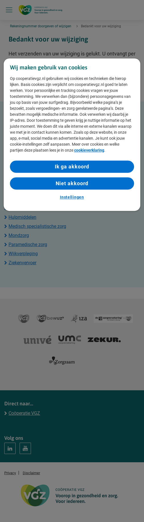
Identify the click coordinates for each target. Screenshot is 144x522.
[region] (72, 135)
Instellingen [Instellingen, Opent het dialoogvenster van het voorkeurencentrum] (72, 197)
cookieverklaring (89, 150)
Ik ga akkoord (72, 167)
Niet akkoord (72, 183)
